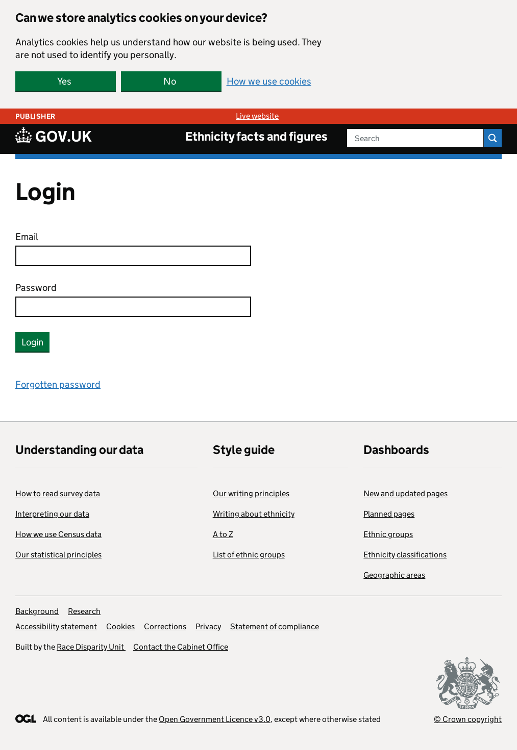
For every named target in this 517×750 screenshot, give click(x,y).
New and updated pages (405, 493)
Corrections (165, 626)
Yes (64, 81)
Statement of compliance (274, 626)
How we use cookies (269, 81)
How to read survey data (57, 493)
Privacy (208, 626)
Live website (257, 116)
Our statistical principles (58, 554)
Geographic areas (394, 575)
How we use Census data (58, 534)
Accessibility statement (56, 626)
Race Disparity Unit (91, 647)
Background (37, 611)
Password (36, 287)
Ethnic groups (388, 534)
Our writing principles (251, 493)
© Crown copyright (468, 719)
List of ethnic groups (249, 554)
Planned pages (388, 514)
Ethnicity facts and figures (256, 136)
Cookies (120, 626)
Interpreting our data (52, 514)
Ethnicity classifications (405, 554)
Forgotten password (58, 384)
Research (84, 611)
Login (32, 342)
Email (26, 237)
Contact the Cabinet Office (180, 647)
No (169, 81)
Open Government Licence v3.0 (214, 719)
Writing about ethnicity (253, 514)
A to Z (223, 534)
